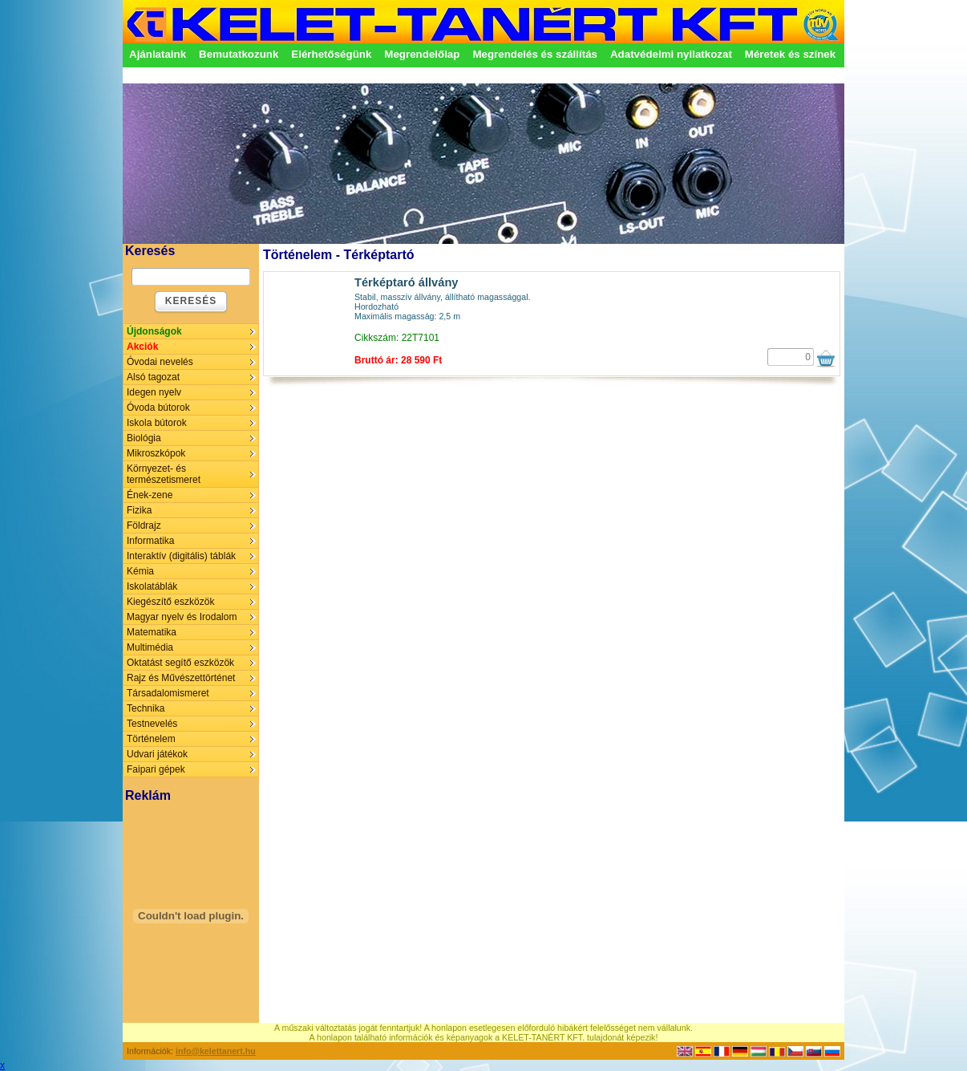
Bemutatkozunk (238, 54)
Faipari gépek (156, 769)
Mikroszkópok (156, 453)
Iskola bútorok (157, 422)
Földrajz (144, 525)
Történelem (151, 738)
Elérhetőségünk (331, 54)
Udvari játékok (157, 754)
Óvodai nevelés (160, 361)
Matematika (151, 632)
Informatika (150, 540)
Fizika (139, 510)
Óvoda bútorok (158, 407)
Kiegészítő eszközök (170, 601)
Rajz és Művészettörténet (181, 678)
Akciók (142, 346)
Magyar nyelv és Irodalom (182, 617)
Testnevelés (152, 723)
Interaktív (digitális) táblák (181, 556)
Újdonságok (154, 331)
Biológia (144, 438)
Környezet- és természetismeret (163, 474)
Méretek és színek (790, 54)
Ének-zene (149, 495)
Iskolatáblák (152, 586)
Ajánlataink (157, 54)
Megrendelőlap (421, 54)
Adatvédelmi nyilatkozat (671, 54)
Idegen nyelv (154, 392)
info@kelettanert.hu (216, 1051)
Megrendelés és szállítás (534, 54)
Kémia (140, 571)
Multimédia (150, 647)
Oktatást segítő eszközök (180, 662)
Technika (145, 708)
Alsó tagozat (153, 377)
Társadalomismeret (168, 693)
